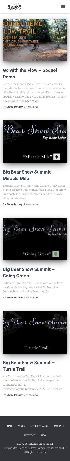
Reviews (29, 435)
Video (21, 425)
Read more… (32, 101)
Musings (59, 425)
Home (9, 425)
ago (31, 107)
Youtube (47, 443)
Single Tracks (39, 425)
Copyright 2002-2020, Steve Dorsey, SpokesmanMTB (34, 448)
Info (43, 435)
